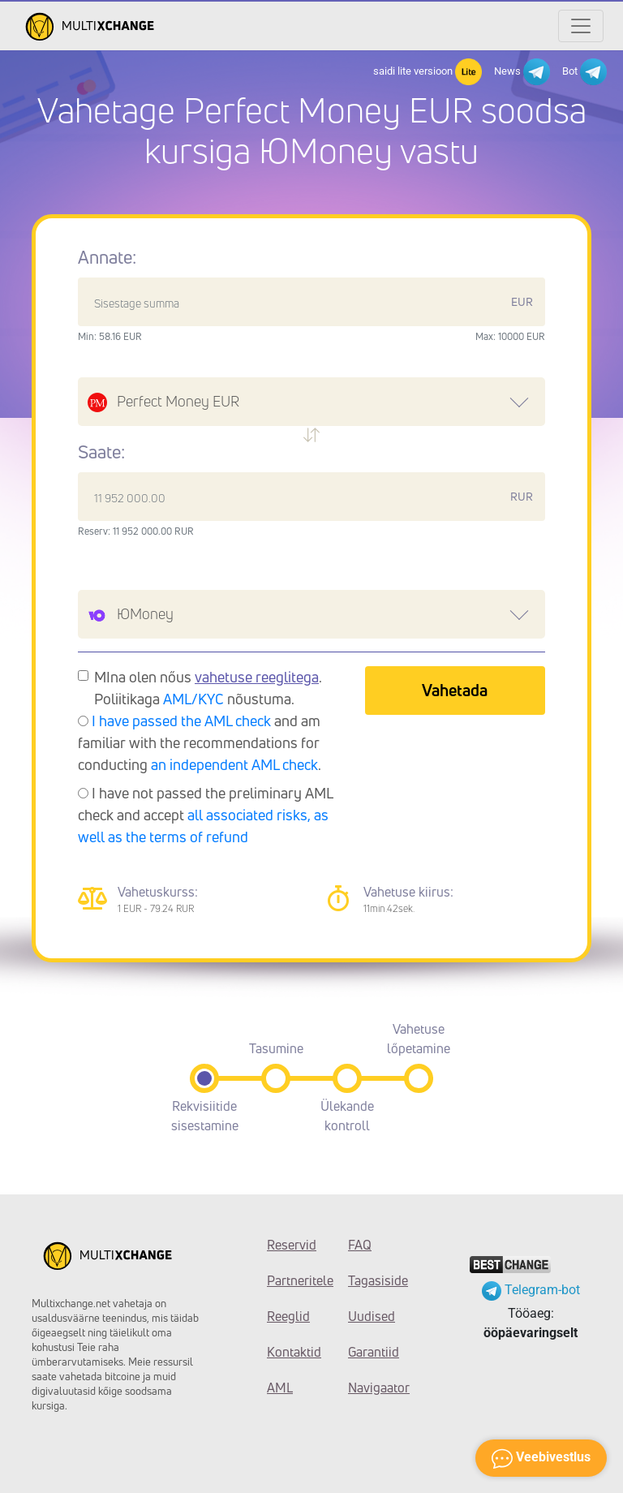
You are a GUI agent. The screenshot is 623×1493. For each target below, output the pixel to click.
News (522, 71)
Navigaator (376, 1387)
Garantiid (373, 1352)
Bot (584, 71)
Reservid (291, 1245)
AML (280, 1387)
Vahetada (455, 690)
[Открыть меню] (581, 26)
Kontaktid (294, 1352)
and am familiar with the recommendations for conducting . (199, 742)
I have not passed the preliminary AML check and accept (205, 814)
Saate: (101, 452)
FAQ (360, 1245)
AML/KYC (193, 698)
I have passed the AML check (181, 720)
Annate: (107, 257)
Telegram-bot (531, 1289)
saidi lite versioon (427, 71)
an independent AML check (234, 764)
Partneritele (295, 1280)
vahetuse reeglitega (257, 676)
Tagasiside (376, 1280)
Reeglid (288, 1316)
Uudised (371, 1316)
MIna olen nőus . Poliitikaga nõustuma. (208, 687)
